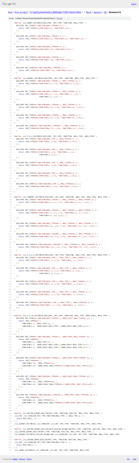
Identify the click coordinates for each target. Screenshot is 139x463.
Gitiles (15, 459)
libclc (89, 12)
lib (105, 12)
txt (128, 459)
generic (98, 12)
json (134, 459)
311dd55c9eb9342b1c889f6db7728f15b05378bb (55, 12)
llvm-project (21, 12)
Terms (29, 459)
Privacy (22, 459)
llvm (10, 12)
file (59, 18)
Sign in (133, 4)
